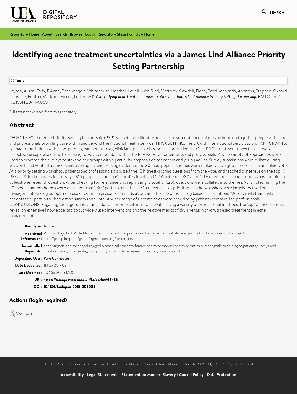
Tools (17, 80)
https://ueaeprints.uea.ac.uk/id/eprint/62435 (81, 279)
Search (61, 34)
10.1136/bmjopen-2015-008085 (69, 286)
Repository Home (24, 34)
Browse (76, 34)
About (47, 34)
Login (90, 34)
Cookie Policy (191, 375)
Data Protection (221, 375)
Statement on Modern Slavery (148, 375)
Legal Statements (102, 375)
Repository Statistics (115, 34)
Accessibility (72, 375)
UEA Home (145, 34)
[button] (12, 313)
